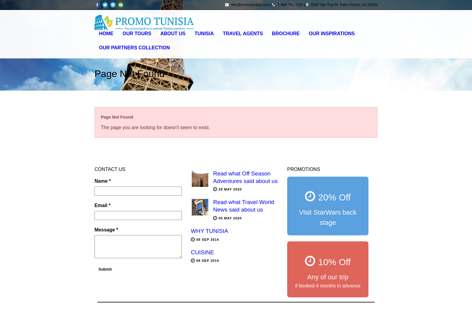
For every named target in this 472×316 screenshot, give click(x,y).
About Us (173, 33)
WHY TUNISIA (209, 231)
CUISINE (202, 252)
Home (106, 33)
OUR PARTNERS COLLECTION (134, 47)
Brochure (286, 33)
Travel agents (243, 33)
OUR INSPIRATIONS (332, 33)
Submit (105, 269)
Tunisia (204, 33)
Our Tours (137, 33)
